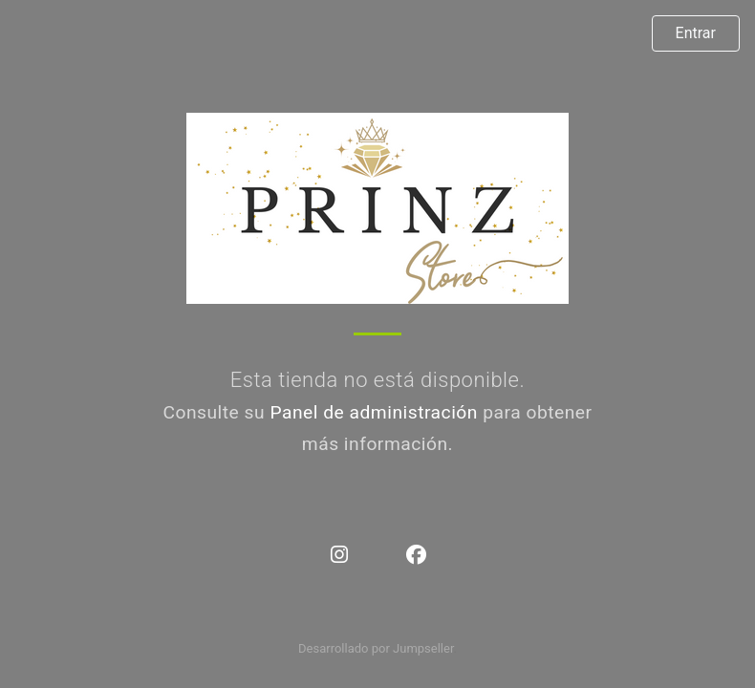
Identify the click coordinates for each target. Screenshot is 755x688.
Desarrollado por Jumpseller (376, 648)
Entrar (696, 33)
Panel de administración (374, 412)
